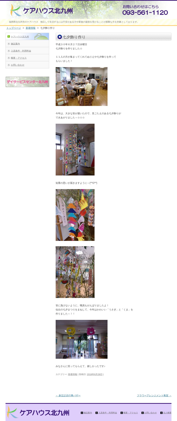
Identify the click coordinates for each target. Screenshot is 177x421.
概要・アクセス (19, 58)
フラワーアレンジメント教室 (154, 395)
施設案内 (15, 43)
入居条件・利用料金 (21, 51)
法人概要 (167, 413)
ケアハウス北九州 (20, 36)
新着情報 (30, 28)
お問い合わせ (17, 65)
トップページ (13, 28)
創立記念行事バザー (68, 395)
